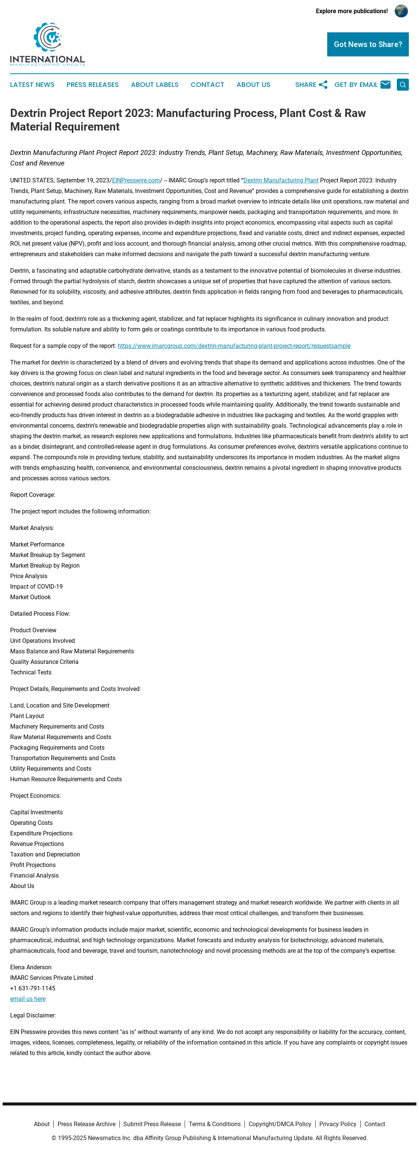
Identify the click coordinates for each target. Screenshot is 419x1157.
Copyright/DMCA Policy (280, 1124)
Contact (208, 84)
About (42, 1124)
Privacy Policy (338, 1124)
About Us (253, 84)
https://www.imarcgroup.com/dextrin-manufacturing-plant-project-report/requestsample (234, 345)
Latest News (32, 84)
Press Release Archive (86, 1124)
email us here (28, 998)
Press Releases (93, 84)
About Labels (155, 84)
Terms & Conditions (215, 1124)
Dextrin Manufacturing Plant (281, 180)
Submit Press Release (152, 1124)
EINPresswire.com (136, 180)
